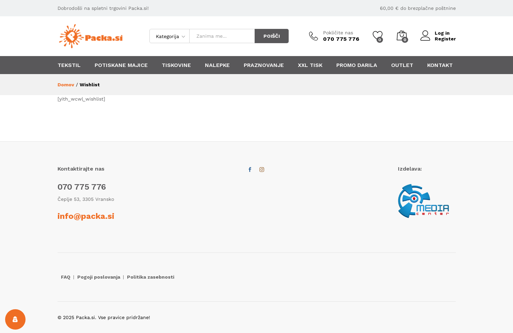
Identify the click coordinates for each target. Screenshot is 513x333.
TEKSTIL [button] (69, 65)
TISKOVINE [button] (176, 65)
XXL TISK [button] (310, 65)
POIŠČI (271, 36)
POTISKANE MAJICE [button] (121, 65)
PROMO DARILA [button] (356, 65)
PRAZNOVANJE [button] (264, 65)
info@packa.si (86, 216)
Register (445, 38)
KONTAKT (440, 65)
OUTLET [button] (402, 65)
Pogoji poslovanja (98, 277)
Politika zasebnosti (150, 277)
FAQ (65, 277)
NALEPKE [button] (217, 65)
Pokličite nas (338, 32)
